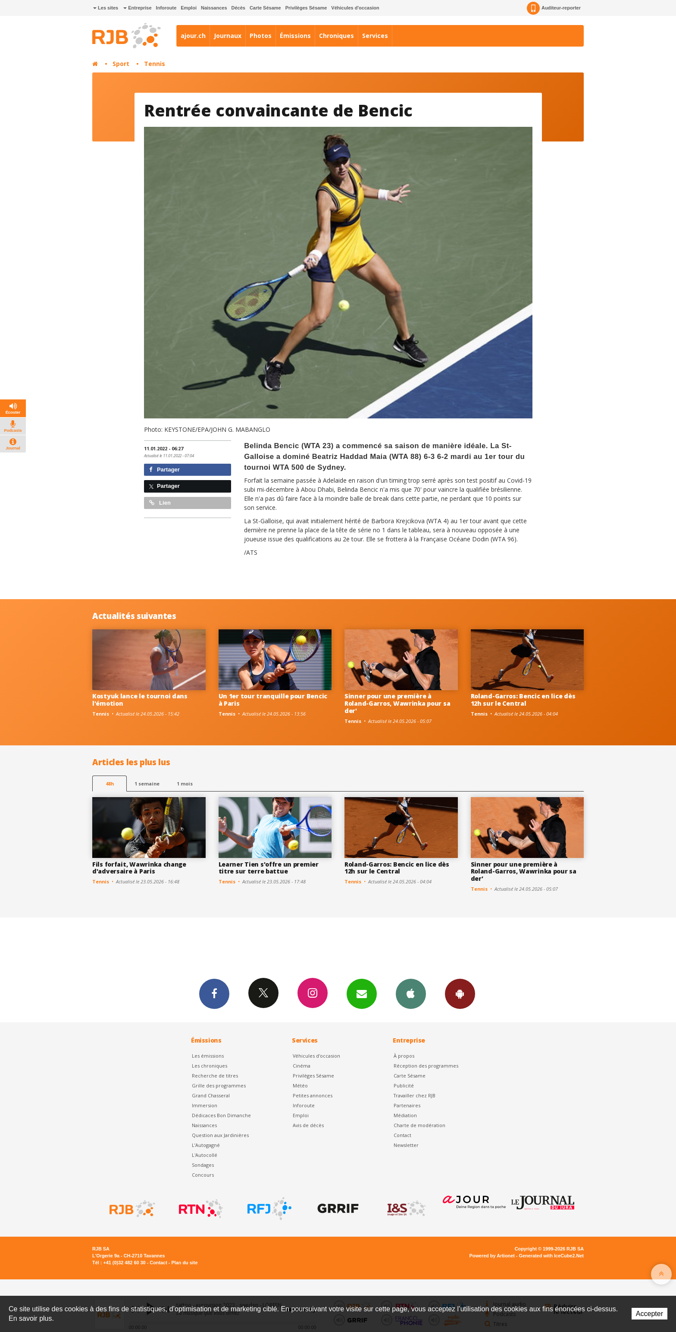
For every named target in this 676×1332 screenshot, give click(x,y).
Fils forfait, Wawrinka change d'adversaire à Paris (139, 868)
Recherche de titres (215, 1075)
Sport (121, 64)
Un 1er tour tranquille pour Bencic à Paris (273, 699)
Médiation (405, 1115)
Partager (164, 469)
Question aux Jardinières (220, 1135)
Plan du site (184, 1262)
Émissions (295, 35)
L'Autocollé (204, 1155)
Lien (160, 503)
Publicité (404, 1085)
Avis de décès (308, 1125)
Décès (238, 7)
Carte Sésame (265, 7)
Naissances (214, 7)
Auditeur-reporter (554, 8)
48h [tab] (110, 783)
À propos (404, 1056)
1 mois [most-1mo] (185, 783)
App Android (460, 993)
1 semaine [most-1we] (147, 783)
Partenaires (407, 1105)
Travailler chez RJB (414, 1095)
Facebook (214, 993)
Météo (300, 1085)
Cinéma (301, 1065)
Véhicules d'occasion (355, 7)
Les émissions (208, 1056)
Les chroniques (209, 1065)
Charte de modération (419, 1125)
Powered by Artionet (492, 1255)
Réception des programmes (426, 1065)
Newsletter (406, 1145)
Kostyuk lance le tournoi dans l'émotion (140, 699)
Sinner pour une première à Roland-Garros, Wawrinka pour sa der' (397, 703)
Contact (402, 1135)
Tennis (154, 64)
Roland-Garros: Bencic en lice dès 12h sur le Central (523, 699)
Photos (261, 35)
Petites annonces (312, 1095)
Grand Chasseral (211, 1095)
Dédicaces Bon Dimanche (221, 1115)
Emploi (189, 7)
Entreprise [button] (137, 7)
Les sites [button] (105, 7)
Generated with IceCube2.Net (551, 1255)
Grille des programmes (219, 1085)
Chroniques (336, 35)
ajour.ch (193, 35)
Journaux (227, 35)
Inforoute (166, 7)
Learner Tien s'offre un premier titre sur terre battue (269, 868)
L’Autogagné (206, 1145)
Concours (203, 1175)
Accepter (649, 1313)
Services (375, 35)
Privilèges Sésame (306, 7)
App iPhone (411, 993)
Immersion (204, 1105)
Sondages (203, 1165)
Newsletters (362, 993)
